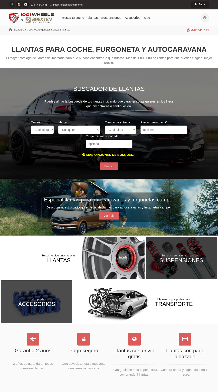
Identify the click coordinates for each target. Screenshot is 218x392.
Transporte (174, 302)
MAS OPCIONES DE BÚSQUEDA (109, 154)
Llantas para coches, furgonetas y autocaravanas (42, 29)
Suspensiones (111, 17)
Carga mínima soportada (102, 136)
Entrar (200, 4)
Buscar (109, 166)
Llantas (92, 17)
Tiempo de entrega (117, 122)
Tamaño (36, 122)
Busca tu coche (73, 17)
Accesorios (132, 17)
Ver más (108, 215)
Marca (62, 122)
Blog (147, 17)
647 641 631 (198, 30)
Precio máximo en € (154, 122)
